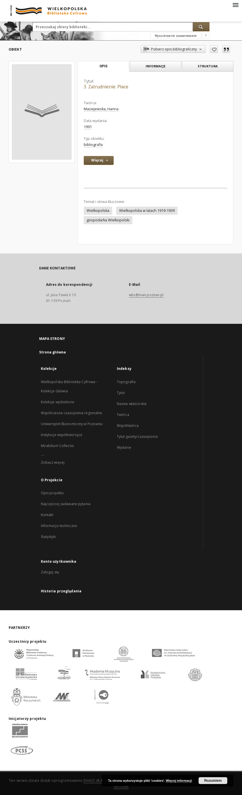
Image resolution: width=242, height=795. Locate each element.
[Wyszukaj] (201, 26)
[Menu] (235, 4)
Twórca (123, 414)
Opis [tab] (103, 66)
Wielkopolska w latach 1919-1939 (147, 210)
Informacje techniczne (59, 525)
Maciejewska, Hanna (101, 108)
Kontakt (47, 514)
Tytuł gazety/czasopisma (137, 436)
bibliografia (93, 144)
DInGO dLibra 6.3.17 (101, 780)
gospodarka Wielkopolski (108, 220)
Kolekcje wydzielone (57, 402)
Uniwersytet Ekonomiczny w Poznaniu (72, 423)
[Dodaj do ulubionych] (214, 49)
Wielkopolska (98, 210)
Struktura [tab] (208, 66)
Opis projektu (52, 492)
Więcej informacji (179, 780)
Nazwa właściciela (131, 403)
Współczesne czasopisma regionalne (71, 412)
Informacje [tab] (155, 66)
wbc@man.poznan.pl (146, 294)
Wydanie (124, 447)
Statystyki (48, 536)
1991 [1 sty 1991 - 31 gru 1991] (88, 126)
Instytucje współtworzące (62, 434)
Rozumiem (213, 781)
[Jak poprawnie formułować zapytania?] (205, 35)
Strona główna (52, 352)
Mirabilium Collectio (57, 445)
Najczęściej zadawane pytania (65, 503)
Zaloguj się (50, 572)
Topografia (126, 381)
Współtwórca (128, 425)
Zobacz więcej (53, 462)
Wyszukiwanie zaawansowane (176, 36)
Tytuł (121, 392)
